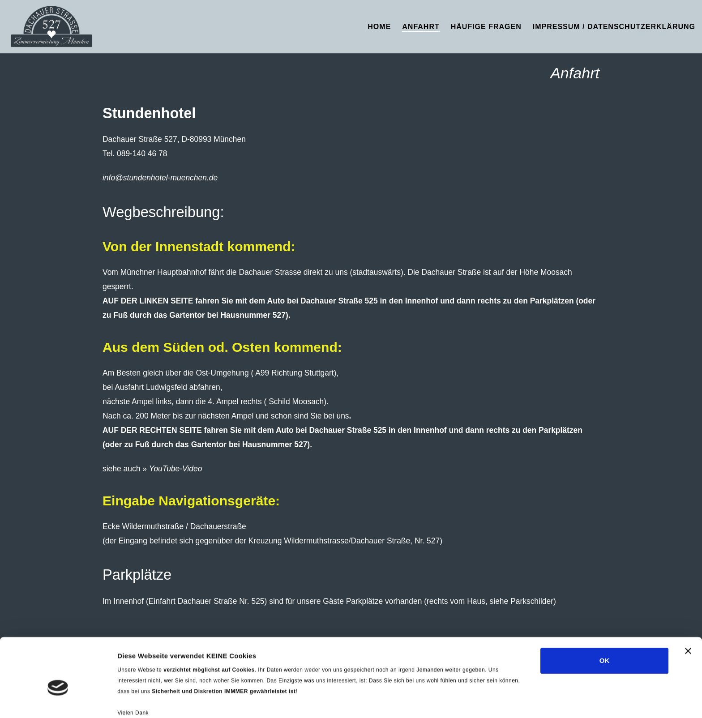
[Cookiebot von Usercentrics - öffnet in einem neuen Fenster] (58, 700)
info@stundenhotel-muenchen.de (160, 177)
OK (604, 613)
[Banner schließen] (688, 603)
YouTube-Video (175, 468)
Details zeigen (140, 700)
